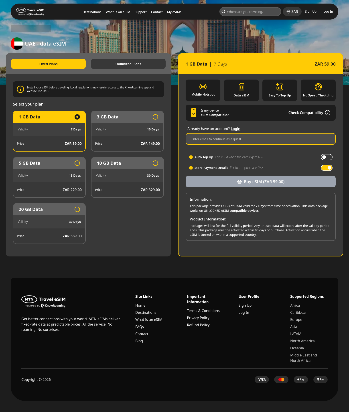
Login (235, 133)
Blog (139, 341)
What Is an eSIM (148, 320)
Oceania (297, 348)
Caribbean (298, 312)
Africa (295, 305)
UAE (44, 28)
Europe (296, 320)
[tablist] (91, 64)
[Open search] (267, 11)
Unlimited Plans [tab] (129, 64)
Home (140, 305)
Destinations (145, 312)
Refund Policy (198, 325)
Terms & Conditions (203, 311)
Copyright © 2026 (36, 380)
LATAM (295, 334)
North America (302, 341)
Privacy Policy (198, 318)
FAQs (139, 327)
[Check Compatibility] (321, 117)
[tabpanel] (91, 177)
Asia (293, 327)
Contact (141, 334)
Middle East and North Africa (303, 358)
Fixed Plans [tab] (52, 64)
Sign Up (311, 11)
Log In (328, 11)
